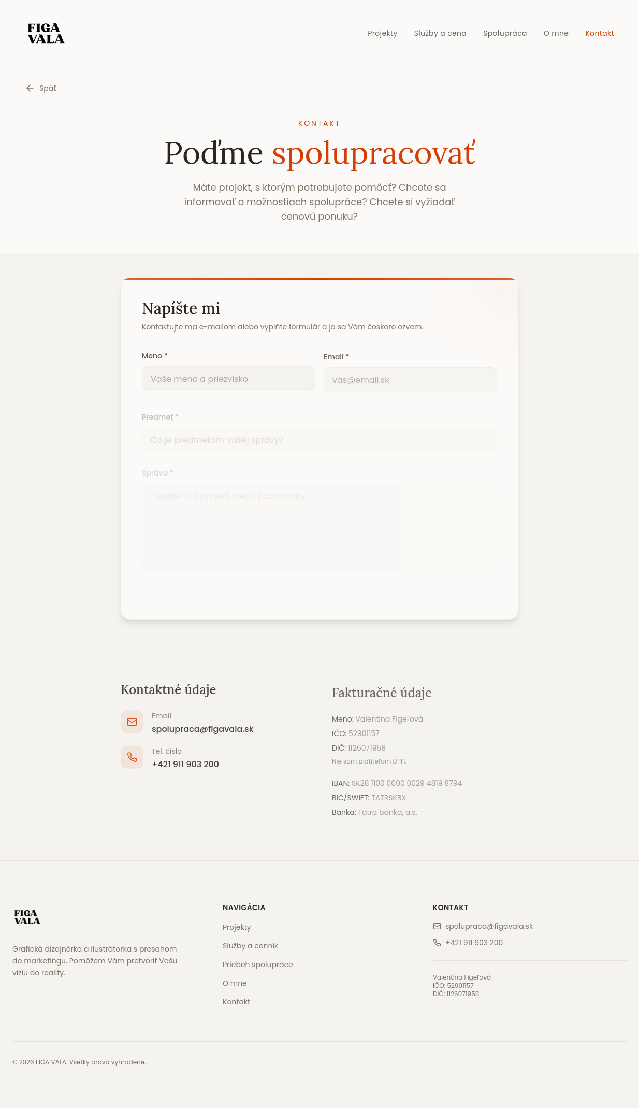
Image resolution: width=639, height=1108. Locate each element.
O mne (556, 33)
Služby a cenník (250, 946)
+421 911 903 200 (185, 768)
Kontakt (599, 33)
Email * (336, 360)
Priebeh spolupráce (258, 964)
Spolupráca (505, 33)
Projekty (382, 33)
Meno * (155, 359)
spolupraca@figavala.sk (203, 733)
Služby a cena (440, 33)
